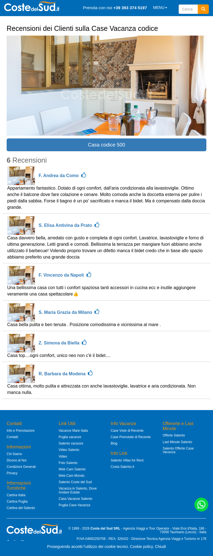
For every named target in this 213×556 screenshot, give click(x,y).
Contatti (12, 437)
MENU (160, 7)
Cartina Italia (16, 495)
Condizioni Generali (21, 467)
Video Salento (69, 450)
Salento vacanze (71, 443)
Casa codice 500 (106, 145)
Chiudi (160, 546)
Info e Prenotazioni (20, 431)
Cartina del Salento (21, 508)
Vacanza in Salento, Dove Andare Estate (78, 490)
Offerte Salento (174, 435)
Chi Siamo (14, 454)
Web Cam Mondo (72, 476)
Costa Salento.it (122, 467)
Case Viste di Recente (127, 431)
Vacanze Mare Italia (73, 431)
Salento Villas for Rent (127, 460)
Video (63, 456)
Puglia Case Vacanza (74, 505)
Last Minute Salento (177, 442)
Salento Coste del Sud (75, 482)
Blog (114, 443)
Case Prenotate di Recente (131, 437)
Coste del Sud (101, 528)
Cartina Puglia (17, 501)
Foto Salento (68, 463)
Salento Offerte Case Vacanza (178, 450)
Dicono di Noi (16, 460)
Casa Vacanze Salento (75, 499)
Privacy (12, 473)
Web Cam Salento (72, 469)
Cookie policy (141, 546)
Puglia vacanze (70, 437)
